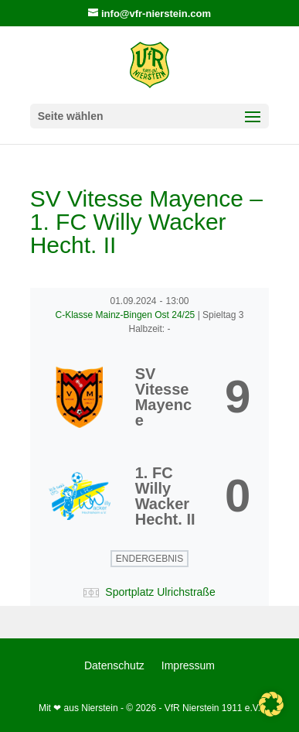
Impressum (188, 666)
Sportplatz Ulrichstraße (160, 592)
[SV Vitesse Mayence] (149, 397)
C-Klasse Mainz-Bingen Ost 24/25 (127, 315)
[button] (271, 704)
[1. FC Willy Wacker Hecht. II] (149, 496)
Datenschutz (114, 666)
